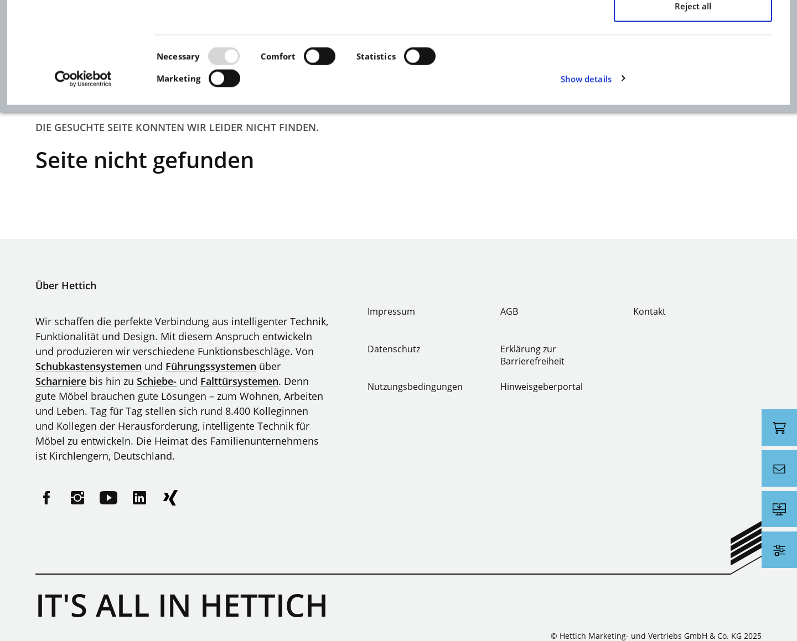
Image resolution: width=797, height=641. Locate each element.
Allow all (693, 40)
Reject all (693, 113)
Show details (586, 186)
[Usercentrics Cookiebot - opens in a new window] (83, 186)
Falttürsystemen (239, 381)
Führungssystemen (210, 366)
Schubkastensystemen (88, 366)
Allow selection (693, 77)
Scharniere (60, 381)
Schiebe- (157, 381)
